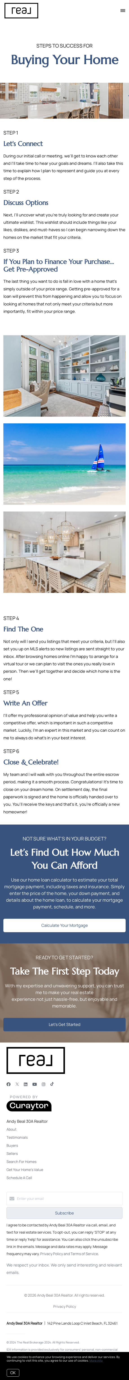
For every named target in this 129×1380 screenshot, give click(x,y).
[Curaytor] (29, 1110)
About (11, 1129)
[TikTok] (52, 1084)
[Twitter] (17, 1084)
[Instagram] (43, 1084)
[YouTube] (34, 1084)
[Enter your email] (69, 1198)
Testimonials (17, 1137)
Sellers (12, 1153)
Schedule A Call (19, 1177)
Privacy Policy (64, 1306)
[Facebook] (9, 1084)
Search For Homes (21, 1161)
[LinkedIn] (25, 1084)
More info (96, 1360)
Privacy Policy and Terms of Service (69, 1253)
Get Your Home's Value (25, 1169)
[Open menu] (122, 10)
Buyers (12, 1145)
